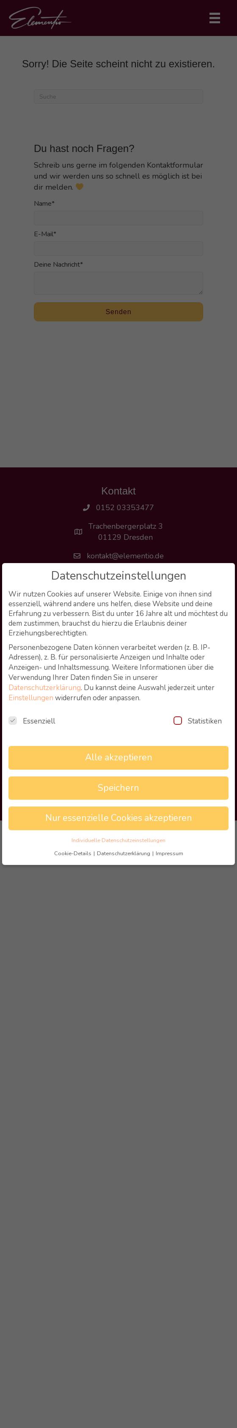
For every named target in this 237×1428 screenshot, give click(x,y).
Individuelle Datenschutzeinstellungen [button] (118, 840)
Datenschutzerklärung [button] (124, 853)
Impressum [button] (169, 853)
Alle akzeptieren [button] (118, 757)
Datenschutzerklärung (44, 688)
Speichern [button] (118, 788)
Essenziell (31, 721)
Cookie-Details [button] (73, 853)
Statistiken (198, 721)
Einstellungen (30, 698)
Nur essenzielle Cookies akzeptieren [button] (118, 818)
